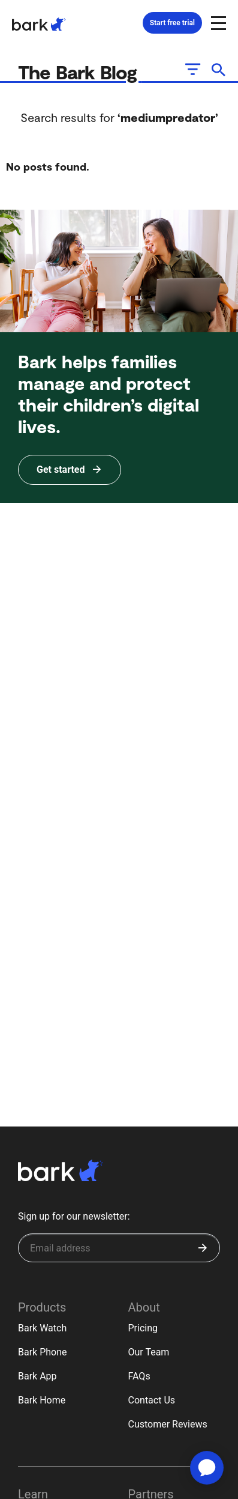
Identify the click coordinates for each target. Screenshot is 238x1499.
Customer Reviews (167, 1424)
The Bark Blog (80, 71)
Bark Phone (42, 1352)
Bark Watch (42, 1328)
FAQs (139, 1376)
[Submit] (202, 1248)
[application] (207, 1468)
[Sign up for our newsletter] (119, 1247)
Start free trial (172, 23)
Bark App (37, 1376)
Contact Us (152, 1400)
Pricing (143, 1328)
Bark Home (41, 1400)
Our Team (149, 1352)
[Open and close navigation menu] (217, 22)
